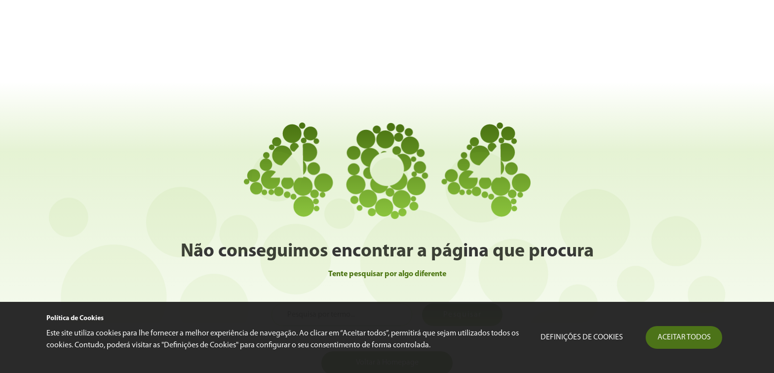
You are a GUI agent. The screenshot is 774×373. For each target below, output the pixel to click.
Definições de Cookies (581, 337)
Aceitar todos (684, 337)
